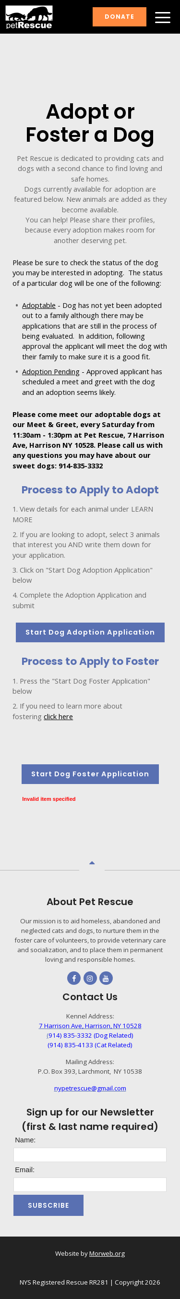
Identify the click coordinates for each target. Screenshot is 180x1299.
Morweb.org (107, 1253)
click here (58, 716)
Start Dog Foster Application (90, 774)
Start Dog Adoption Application (90, 632)
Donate (119, 16)
